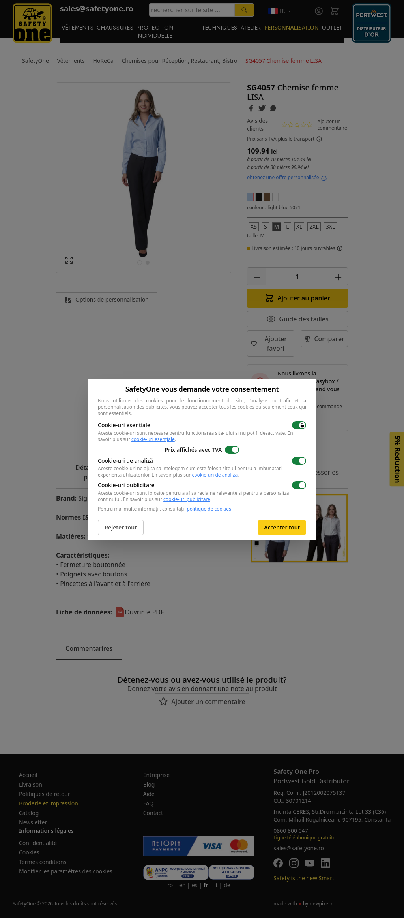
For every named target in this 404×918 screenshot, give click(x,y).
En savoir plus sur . (195, 474)
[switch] (299, 425)
